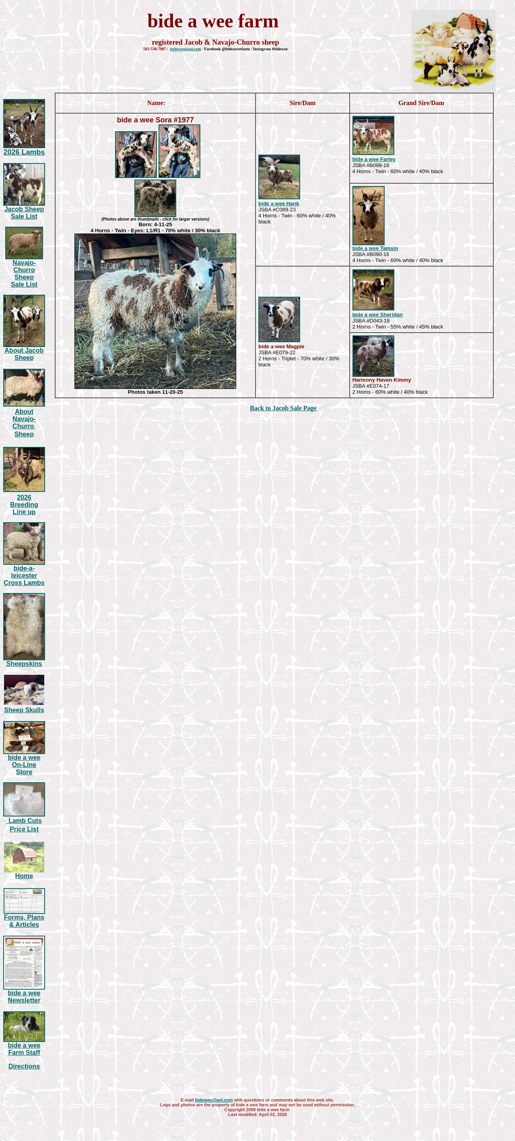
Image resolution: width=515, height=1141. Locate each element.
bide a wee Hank (278, 204)
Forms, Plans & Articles (24, 921)
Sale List (24, 216)
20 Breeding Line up (24, 504)
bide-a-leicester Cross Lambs (24, 575)
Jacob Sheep (24, 209)
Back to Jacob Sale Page (283, 408)
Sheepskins (24, 663)
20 (24, 152)
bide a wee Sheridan (377, 315)
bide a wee (366, 159)
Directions (24, 1066)
